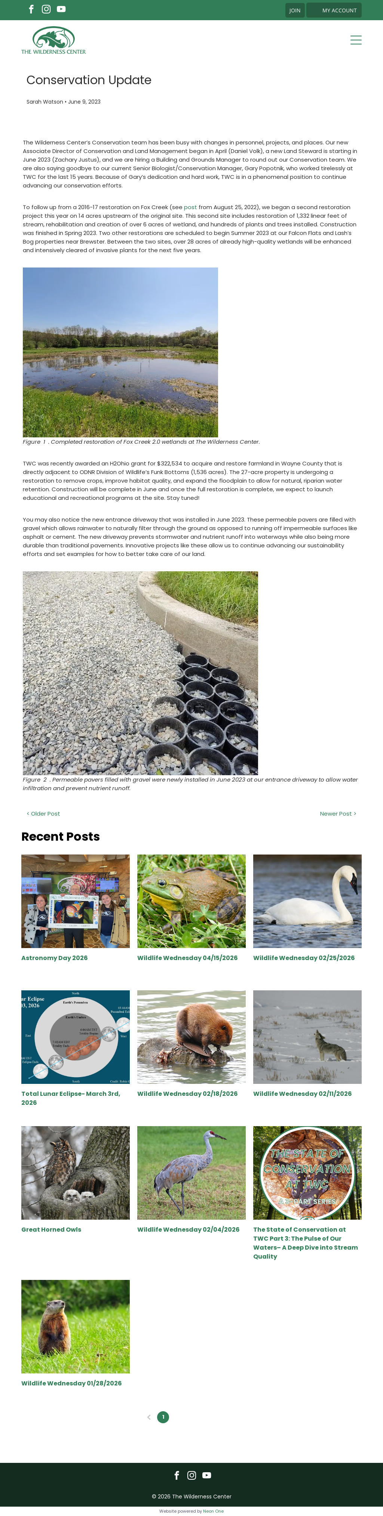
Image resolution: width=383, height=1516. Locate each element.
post (190, 207)
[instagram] (46, 10)
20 (220, 1417)
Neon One (213, 1511)
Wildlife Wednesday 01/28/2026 (71, 1383)
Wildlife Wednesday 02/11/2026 (302, 1093)
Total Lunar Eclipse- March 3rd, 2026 (70, 1098)
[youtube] (61, 10)
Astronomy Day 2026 (54, 958)
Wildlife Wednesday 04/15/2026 (187, 958)
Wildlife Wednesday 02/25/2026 (304, 958)
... (205, 1417)
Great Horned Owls (51, 1229)
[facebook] (31, 10)
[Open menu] (356, 40)
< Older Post (43, 813)
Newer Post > (338, 813)
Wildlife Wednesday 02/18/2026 (187, 1093)
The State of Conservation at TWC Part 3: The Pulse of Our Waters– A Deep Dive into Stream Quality (305, 1243)
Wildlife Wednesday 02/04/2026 (188, 1229)
